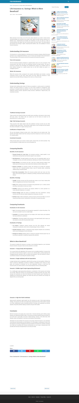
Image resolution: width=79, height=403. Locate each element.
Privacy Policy (43, 397)
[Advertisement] (30, 102)
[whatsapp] (38, 351)
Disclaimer (38, 397)
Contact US (49, 397)
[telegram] (46, 351)
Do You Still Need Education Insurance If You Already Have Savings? (62, 38)
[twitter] (22, 351)
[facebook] (14, 351)
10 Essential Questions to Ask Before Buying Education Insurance (62, 31)
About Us (33, 397)
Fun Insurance (15, 1)
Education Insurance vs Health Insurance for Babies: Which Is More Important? (62, 70)
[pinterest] (30, 351)
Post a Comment (19, 14)
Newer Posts (13, 388)
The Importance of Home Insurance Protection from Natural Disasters (62, 51)
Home (29, 397)
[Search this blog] (68, 1)
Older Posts (47, 388)
